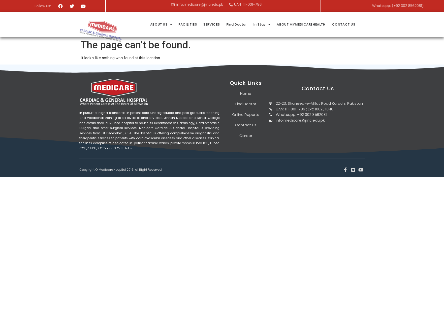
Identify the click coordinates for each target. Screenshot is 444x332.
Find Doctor (284, 24)
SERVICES (259, 24)
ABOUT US (209, 24)
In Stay (309, 24)
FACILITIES (235, 24)
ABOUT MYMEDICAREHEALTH (349, 24)
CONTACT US (391, 24)
